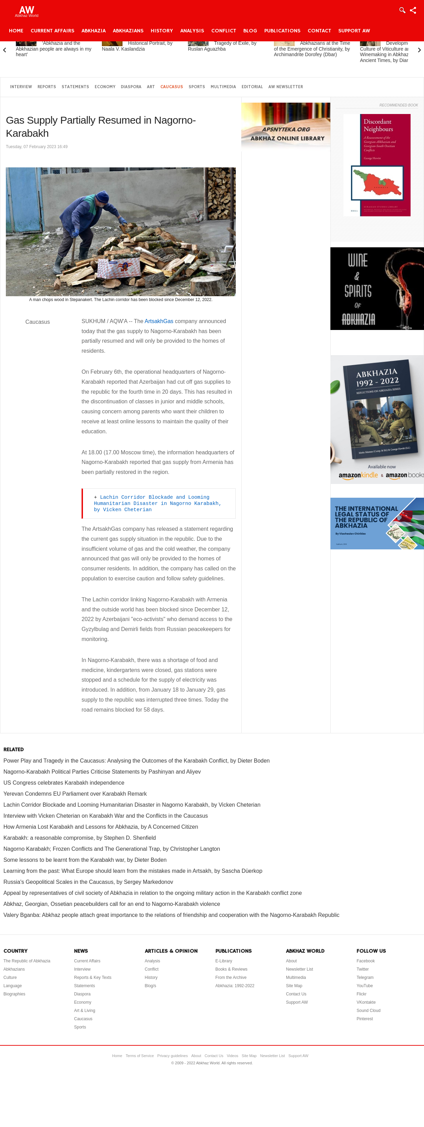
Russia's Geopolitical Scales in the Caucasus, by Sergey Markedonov (88, 882)
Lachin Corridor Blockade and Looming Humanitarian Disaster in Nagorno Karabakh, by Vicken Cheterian (159, 504)
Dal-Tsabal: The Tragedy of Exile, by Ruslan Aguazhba (222, 43)
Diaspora (131, 87)
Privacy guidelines (172, 1056)
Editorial (252, 87)
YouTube (365, 985)
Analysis (192, 31)
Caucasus (171, 87)
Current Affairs (52, 31)
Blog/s (150, 985)
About (291, 961)
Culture (10, 977)
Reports (47, 87)
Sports (197, 87)
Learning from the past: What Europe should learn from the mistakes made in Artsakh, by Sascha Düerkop (132, 871)
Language (12, 985)
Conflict (223, 31)
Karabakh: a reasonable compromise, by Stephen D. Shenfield (79, 838)
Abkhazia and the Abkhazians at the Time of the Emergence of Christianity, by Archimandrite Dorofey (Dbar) (312, 45)
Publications (282, 31)
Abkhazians (128, 31)
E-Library (223, 961)
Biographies (14, 994)
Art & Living (84, 1010)
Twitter (363, 969)
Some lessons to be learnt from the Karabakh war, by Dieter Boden (85, 860)
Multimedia (223, 87)
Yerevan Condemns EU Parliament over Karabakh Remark (75, 794)
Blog (250, 31)
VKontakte (366, 1002)
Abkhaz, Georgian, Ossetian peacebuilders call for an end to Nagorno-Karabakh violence (111, 904)
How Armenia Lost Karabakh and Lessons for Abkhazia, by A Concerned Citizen (100, 827)
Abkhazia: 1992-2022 (234, 985)
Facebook (366, 961)
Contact (319, 31)
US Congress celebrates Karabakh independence (63, 783)
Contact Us (296, 994)
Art (151, 87)
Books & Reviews (231, 969)
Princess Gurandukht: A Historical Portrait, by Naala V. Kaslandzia (140, 43)
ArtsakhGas (159, 321)
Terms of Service (140, 1056)
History (162, 31)
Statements (75, 87)
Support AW (354, 31)
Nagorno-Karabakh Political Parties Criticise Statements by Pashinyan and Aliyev (102, 772)
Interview (21, 87)
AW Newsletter (285, 87)
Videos (232, 1056)
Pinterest (365, 1018)
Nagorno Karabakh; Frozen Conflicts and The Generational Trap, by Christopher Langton (111, 849)
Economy (105, 87)
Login (401, 10)
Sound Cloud (368, 1010)
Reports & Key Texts (93, 977)
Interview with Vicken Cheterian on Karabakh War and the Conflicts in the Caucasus (105, 816)
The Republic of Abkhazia (26, 961)
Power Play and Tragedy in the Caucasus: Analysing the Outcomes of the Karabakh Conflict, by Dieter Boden (136, 761)
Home (16, 31)
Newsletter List (299, 969)
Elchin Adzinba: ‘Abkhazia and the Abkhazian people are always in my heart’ (53, 45)
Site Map (294, 985)
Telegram (365, 977)
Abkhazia (94, 31)
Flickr (362, 994)
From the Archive (231, 977)
